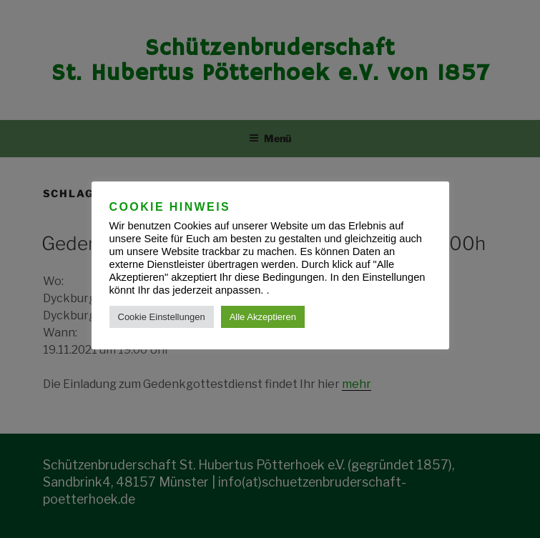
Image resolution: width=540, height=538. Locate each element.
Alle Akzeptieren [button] (263, 317)
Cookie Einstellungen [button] (161, 317)
